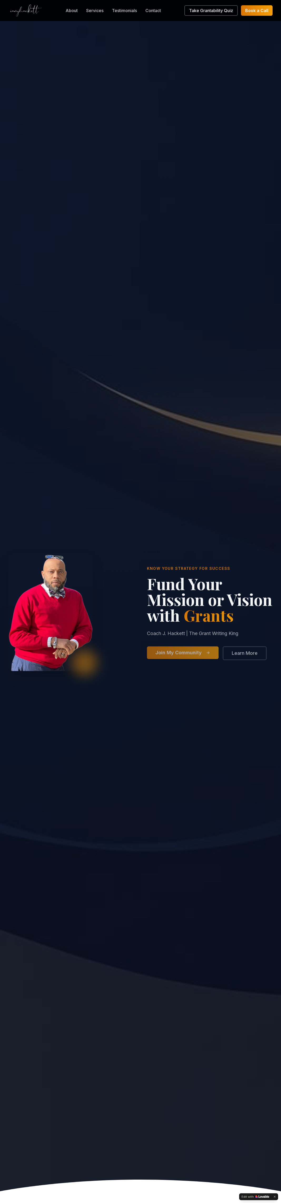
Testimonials (124, 10)
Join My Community (182, 654)
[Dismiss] (275, 1197)
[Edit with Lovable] (255, 1197)
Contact (153, 10)
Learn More (245, 655)
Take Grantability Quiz (211, 10)
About (72, 10)
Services (94, 10)
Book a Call (256, 10)
